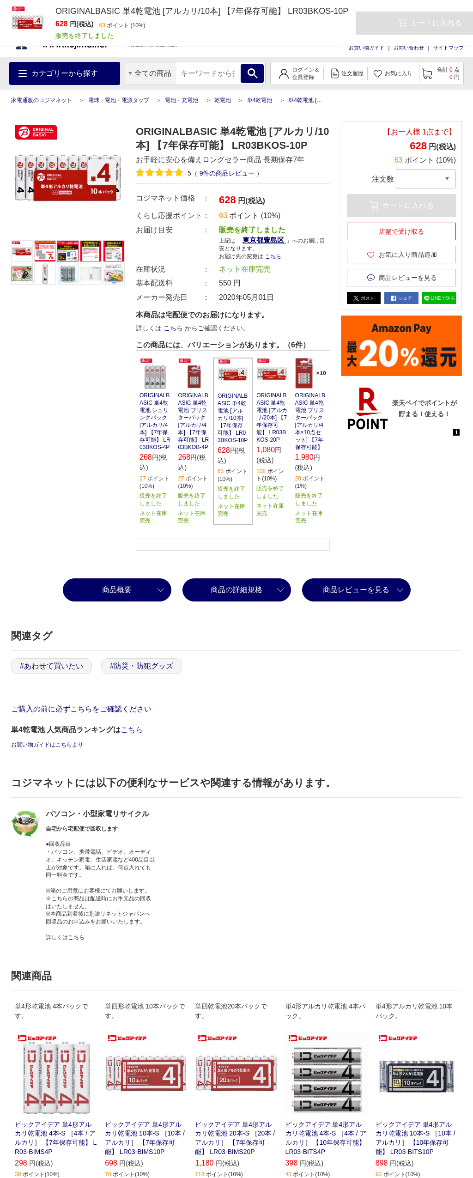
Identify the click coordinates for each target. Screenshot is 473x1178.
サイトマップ (448, 47)
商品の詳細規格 (236, 590)
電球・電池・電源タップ (118, 100)
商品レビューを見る (356, 590)
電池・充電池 (181, 100)
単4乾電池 (260, 100)
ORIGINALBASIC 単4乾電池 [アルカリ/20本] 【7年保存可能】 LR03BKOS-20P (271, 417)
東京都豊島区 (264, 240)
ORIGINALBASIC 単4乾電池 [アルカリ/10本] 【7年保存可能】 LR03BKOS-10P (233, 418)
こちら (273, 256)
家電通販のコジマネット (41, 100)
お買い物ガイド (366, 47)
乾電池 (222, 100)
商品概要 (117, 590)
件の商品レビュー (227, 173)
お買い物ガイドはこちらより (47, 744)
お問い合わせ (409, 47)
